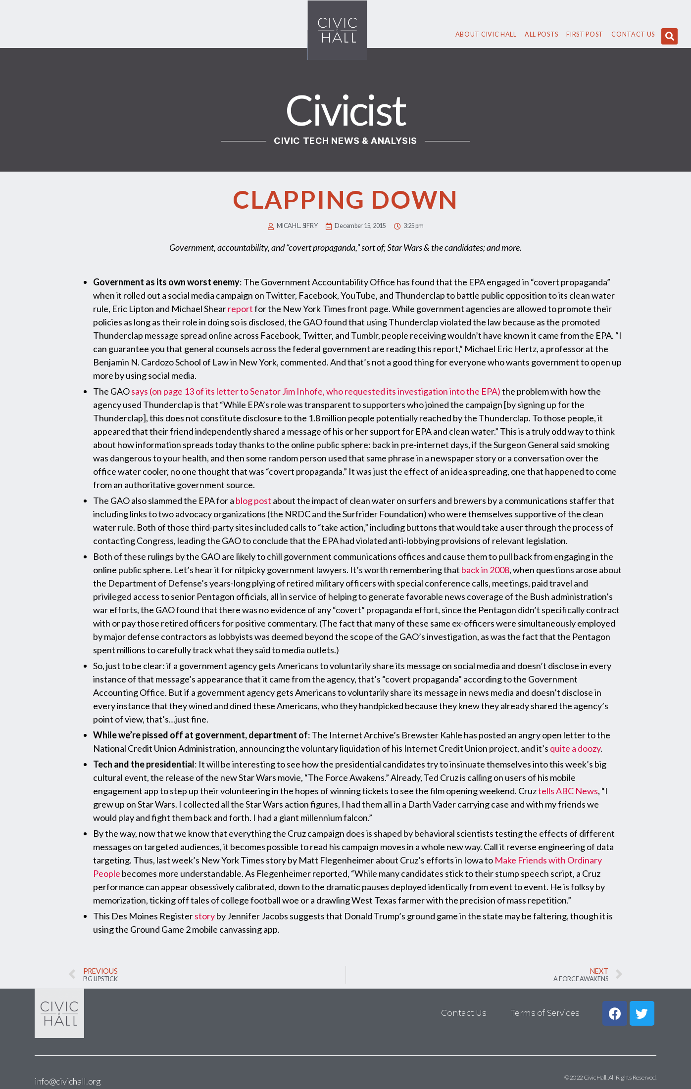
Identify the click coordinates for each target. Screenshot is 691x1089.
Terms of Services (545, 1013)
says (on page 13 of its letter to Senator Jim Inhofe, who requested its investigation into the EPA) (315, 391)
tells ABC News (568, 790)
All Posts (541, 34)
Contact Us (633, 34)
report (240, 308)
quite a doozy (575, 748)
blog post (253, 500)
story (205, 915)
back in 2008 (485, 569)
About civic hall (486, 34)
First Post (584, 34)
